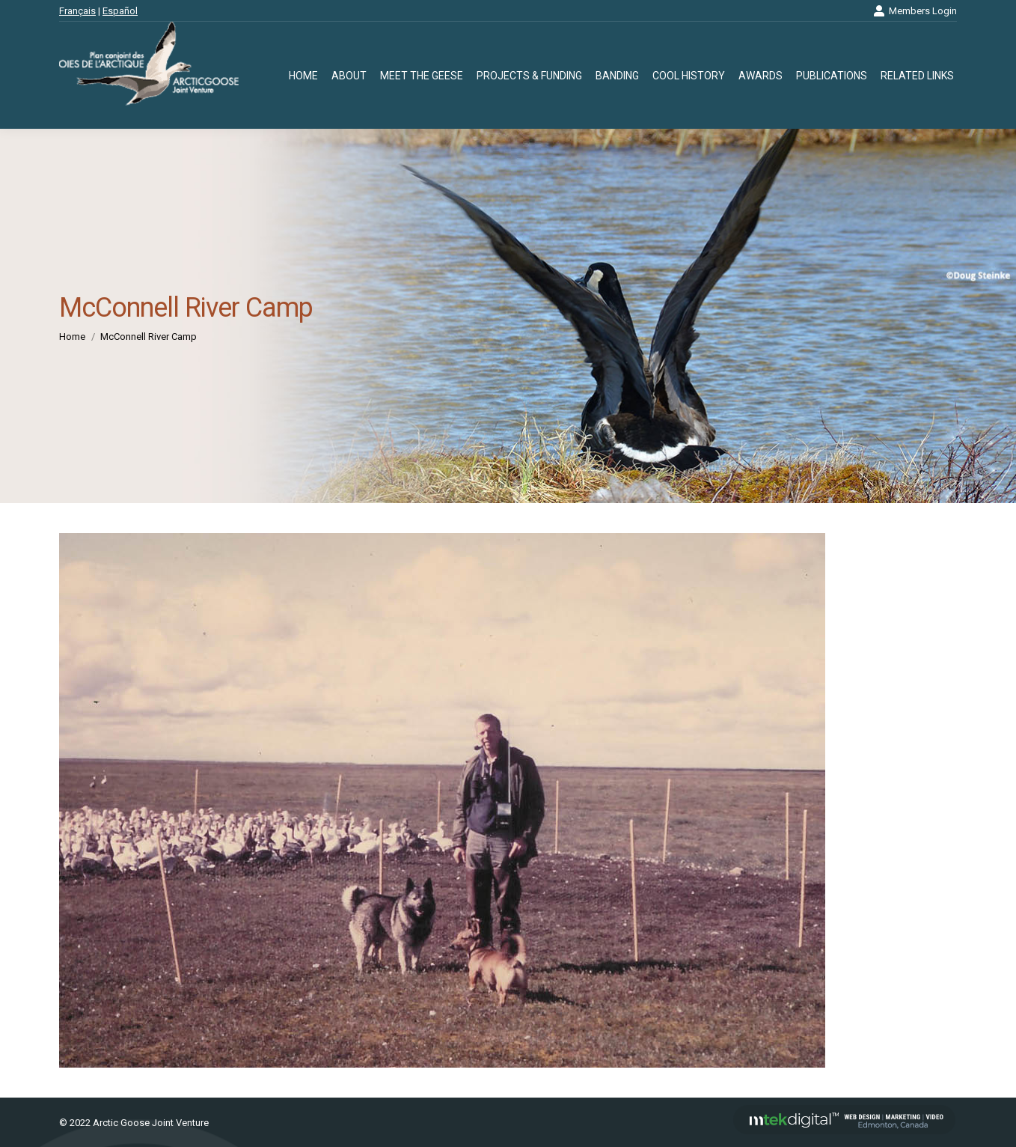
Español (120, 10)
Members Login (915, 11)
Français (77, 10)
